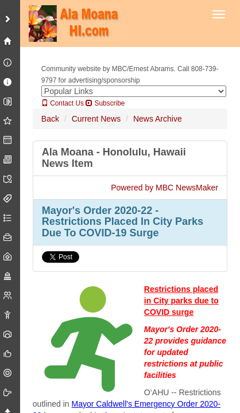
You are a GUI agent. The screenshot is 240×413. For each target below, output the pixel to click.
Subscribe (105, 103)
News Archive (157, 118)
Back (50, 118)
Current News (96, 118)
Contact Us (62, 103)
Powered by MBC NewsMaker (164, 187)
